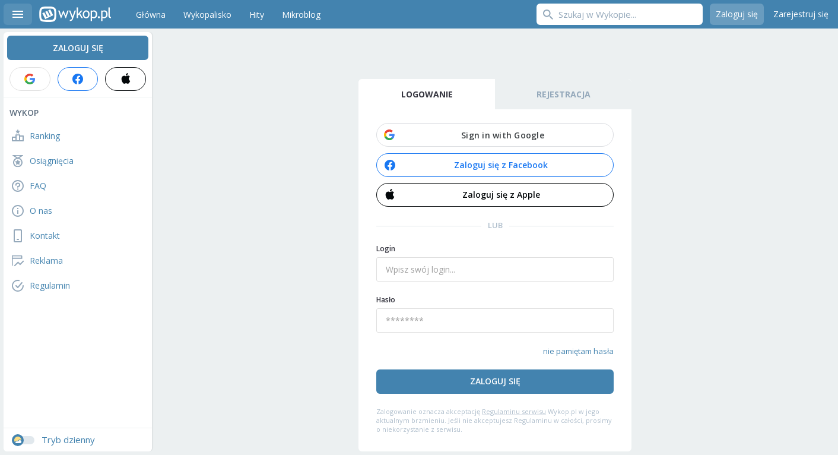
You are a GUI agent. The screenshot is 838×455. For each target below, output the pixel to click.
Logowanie (427, 94)
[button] (495, 135)
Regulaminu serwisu (514, 411)
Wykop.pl (75, 14)
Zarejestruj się (801, 14)
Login (385, 249)
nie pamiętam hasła (578, 351)
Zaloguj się (737, 14)
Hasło (385, 300)
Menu (18, 14)
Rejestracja (564, 94)
